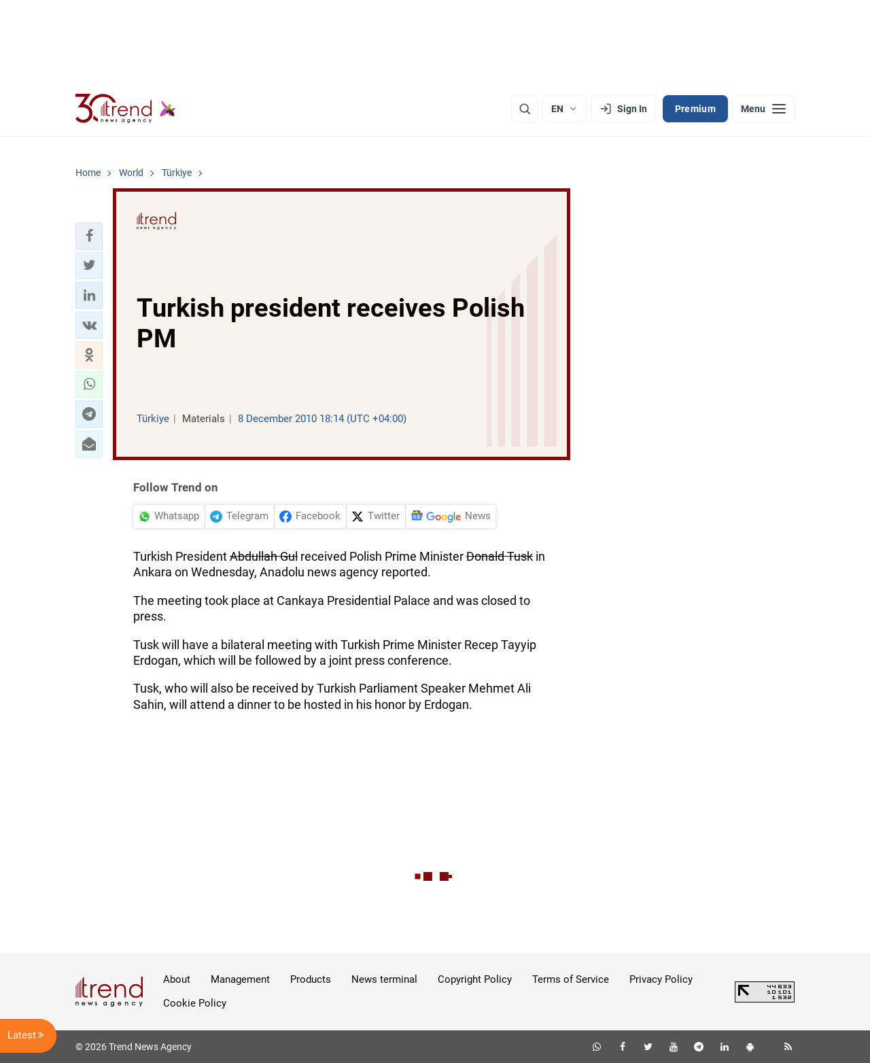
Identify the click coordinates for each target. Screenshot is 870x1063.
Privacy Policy (661, 979)
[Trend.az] (125, 109)
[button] (89, 236)
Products (310, 979)
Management (240, 979)
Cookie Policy (194, 1003)
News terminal (384, 979)
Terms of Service (570, 979)
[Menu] (763, 108)
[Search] (524, 108)
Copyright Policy (475, 979)
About (176, 979)
